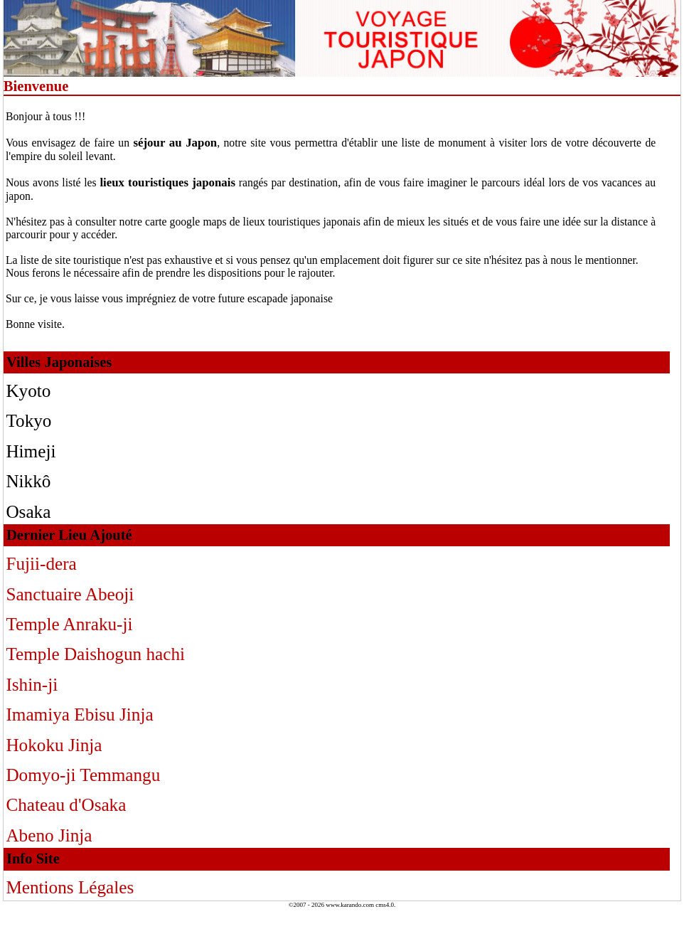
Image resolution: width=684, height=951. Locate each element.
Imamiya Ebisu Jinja (79, 714)
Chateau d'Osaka (66, 804)
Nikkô (28, 481)
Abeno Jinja (49, 835)
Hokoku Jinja (54, 745)
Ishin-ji (32, 684)
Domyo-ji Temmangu (83, 775)
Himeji (30, 451)
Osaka (28, 511)
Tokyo (28, 420)
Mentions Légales (70, 887)
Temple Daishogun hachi (95, 654)
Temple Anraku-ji (69, 624)
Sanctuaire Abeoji (70, 594)
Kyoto (28, 390)
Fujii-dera (41, 563)
